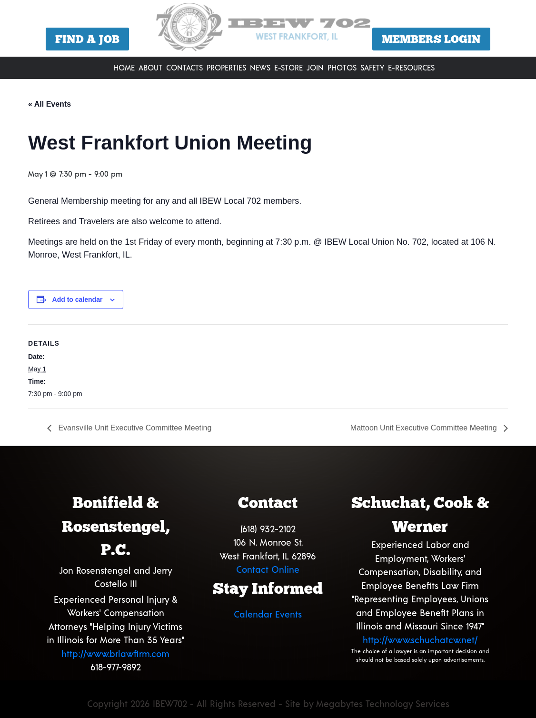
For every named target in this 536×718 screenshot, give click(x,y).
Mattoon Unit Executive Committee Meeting (424, 428)
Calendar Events (268, 613)
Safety (372, 67)
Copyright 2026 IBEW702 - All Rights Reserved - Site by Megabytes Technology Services (268, 703)
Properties (226, 67)
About (150, 67)
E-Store (288, 67)
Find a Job (87, 39)
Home (124, 67)
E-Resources (411, 67)
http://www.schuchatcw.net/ (420, 639)
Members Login (431, 39)
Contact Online (267, 569)
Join (315, 67)
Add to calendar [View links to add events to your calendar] (77, 299)
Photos (342, 67)
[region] (268, 29)
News (260, 67)
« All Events (49, 104)
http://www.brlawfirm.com (115, 653)
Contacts (184, 67)
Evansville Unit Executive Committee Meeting (133, 428)
